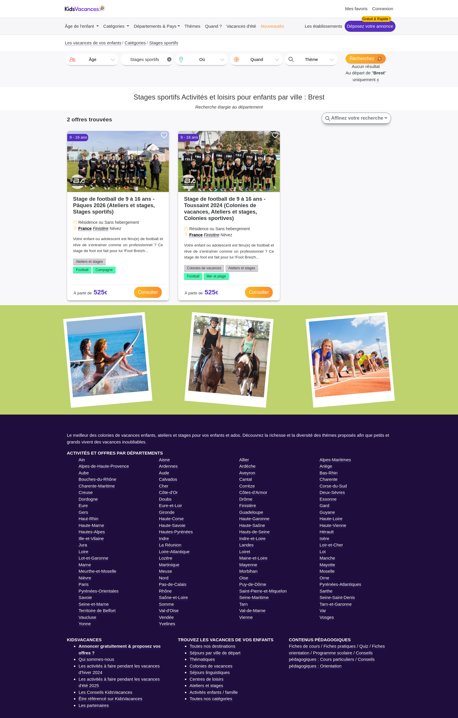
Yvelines (167, 623)
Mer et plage (216, 276)
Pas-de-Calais (172, 584)
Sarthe (326, 590)
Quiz (363, 646)
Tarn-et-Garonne (336, 604)
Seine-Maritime (254, 597)
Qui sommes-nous (96, 659)
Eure (83, 505)
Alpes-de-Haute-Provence (104, 466)
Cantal (245, 479)
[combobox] (92, 59)
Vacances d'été (241, 26)
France (85, 228)
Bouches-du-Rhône (97, 479)
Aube (84, 472)
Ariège (326, 466)
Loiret (244, 551)
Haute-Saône (252, 525)
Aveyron (247, 472)
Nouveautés (272, 26)
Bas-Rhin (329, 472)
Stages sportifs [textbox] (151, 59)
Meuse (165, 571)
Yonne (85, 623)
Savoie (85, 597)
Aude (164, 472)
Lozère (165, 557)
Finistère (101, 228)
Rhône (165, 590)
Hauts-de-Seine (254, 531)
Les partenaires (94, 705)
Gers (83, 512)
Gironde (166, 512)
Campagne (104, 270)
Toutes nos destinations (212, 646)
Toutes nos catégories (211, 698)
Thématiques (202, 659)
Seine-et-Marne (94, 604)
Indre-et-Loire (252, 538)
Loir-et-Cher (331, 544)
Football (82, 270)
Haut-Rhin (88, 518)
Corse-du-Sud (333, 485)
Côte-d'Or (168, 492)
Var (323, 610)
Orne (324, 577)
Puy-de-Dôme (252, 584)
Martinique (169, 564)
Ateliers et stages (89, 262)
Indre (164, 538)
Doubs (165, 499)
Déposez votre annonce (370, 26)
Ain (82, 459)
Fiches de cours (304, 646)
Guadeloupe (251, 512)
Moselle (327, 571)
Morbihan (248, 571)
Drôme (245, 499)
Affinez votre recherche (356, 118)
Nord (164, 577)
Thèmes (192, 26)
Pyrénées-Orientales (99, 590)
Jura (83, 544)
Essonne (328, 499)
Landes (246, 544)
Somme (166, 604)
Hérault (327, 531)
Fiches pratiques (339, 646)
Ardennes (168, 466)
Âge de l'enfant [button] (80, 26)
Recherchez (365, 58)
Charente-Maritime (97, 485)
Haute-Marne (91, 525)
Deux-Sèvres (332, 492)
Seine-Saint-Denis (337, 597)
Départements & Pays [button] (155, 26)
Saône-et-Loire (173, 597)
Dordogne (88, 499)
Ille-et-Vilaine (91, 538)
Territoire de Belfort (97, 610)
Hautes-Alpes (92, 531)
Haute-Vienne (333, 525)
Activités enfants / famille (214, 692)
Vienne (246, 617)
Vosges (327, 617)
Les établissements (323, 26)
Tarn (243, 604)
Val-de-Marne (252, 610)
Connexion (382, 8)
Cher (164, 485)
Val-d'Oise (169, 610)
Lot (323, 551)
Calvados (168, 479)
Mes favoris (356, 8)
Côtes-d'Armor (253, 492)
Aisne (164, 459)
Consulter (148, 292)
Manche (327, 557)
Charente (329, 479)
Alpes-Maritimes (335, 459)
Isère (324, 538)
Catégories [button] (114, 26)
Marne (85, 564)
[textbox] (92, 59)
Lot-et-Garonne (93, 557)
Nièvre (85, 577)
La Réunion (170, 544)
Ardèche (247, 466)
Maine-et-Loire (253, 557)
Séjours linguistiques (210, 672)
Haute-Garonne (254, 518)
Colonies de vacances (204, 268)
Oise (243, 577)
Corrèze (247, 485)
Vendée (166, 617)
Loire (83, 551)
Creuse (86, 492)
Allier (244, 459)
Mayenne (248, 564)
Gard (324, 505)
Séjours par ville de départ (215, 652)
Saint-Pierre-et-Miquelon (263, 590)
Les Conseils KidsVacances (105, 692)
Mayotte (327, 564)
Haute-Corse (171, 518)
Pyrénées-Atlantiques (340, 584)
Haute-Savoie (172, 525)
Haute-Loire (331, 518)
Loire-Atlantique (174, 551)
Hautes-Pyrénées (176, 531)
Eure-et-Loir (170, 505)
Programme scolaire (332, 652)
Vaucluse (87, 617)
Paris (84, 584)
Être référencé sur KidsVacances (110, 698)
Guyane (327, 512)
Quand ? (213, 26)
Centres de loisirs (206, 679)
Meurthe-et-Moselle (97, 571)
